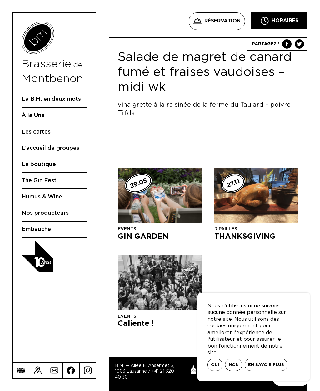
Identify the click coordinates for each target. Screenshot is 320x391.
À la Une (33, 115)
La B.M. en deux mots (51, 99)
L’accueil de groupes (50, 148)
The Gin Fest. (40, 180)
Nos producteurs (45, 213)
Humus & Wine (42, 197)
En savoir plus (266, 365)
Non (234, 365)
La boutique (39, 164)
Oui (215, 365)
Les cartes (36, 132)
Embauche (36, 229)
